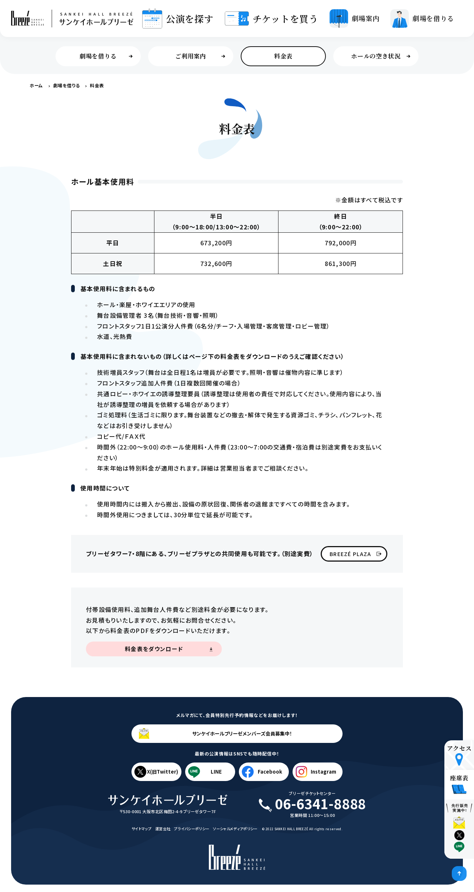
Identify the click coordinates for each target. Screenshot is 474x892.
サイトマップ (141, 828)
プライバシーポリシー (191, 828)
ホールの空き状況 (380, 56)
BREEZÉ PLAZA (355, 554)
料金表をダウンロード (154, 648)
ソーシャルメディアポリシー (235, 828)
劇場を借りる (106, 56)
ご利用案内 (200, 56)
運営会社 (162, 828)
